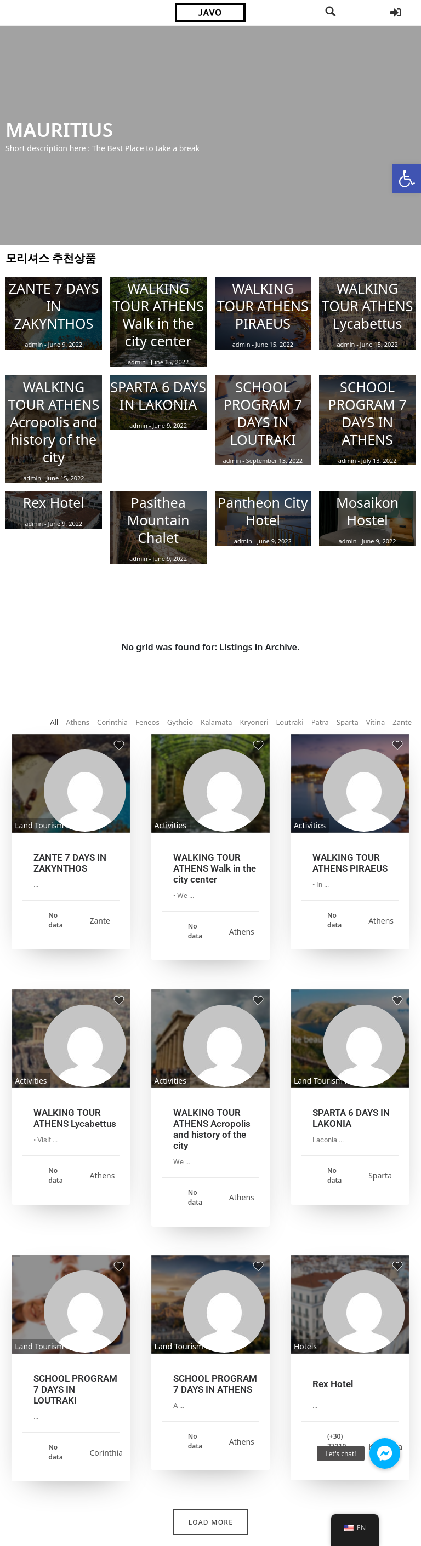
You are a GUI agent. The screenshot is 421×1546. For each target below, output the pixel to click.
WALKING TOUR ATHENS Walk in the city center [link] (214, 868)
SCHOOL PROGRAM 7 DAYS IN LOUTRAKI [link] (75, 1389)
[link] (406, 178)
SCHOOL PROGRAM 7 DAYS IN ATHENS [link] (215, 1384)
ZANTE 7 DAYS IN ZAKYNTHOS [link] (69, 863)
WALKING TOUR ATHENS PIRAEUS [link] (350, 863)
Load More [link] (211, 1522)
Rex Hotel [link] (332, 1383)
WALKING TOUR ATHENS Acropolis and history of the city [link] (212, 1129)
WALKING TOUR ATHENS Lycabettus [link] (74, 1118)
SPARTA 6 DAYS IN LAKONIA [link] (351, 1118)
